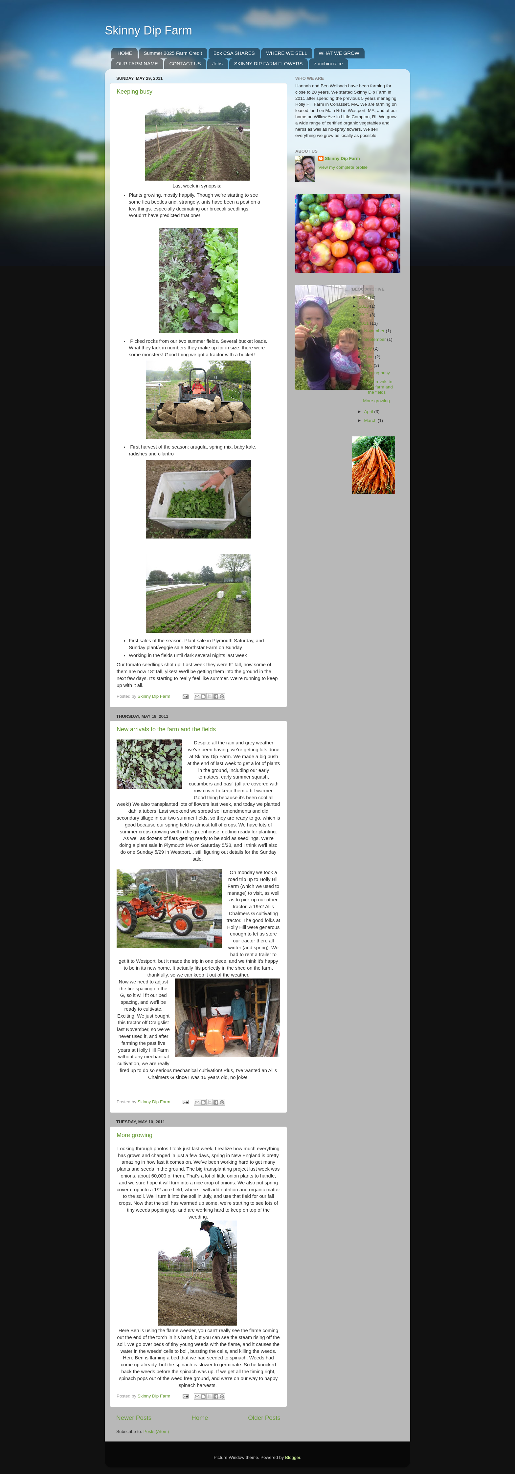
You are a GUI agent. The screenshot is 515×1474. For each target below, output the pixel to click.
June (369, 356)
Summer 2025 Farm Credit (173, 53)
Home (199, 1417)
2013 (364, 306)
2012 (364, 314)
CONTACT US (185, 63)
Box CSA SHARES (234, 53)
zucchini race (328, 63)
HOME (125, 53)
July (368, 348)
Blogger (292, 1457)
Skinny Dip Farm (148, 30)
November (375, 330)
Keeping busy (134, 91)
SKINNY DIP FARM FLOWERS (268, 63)
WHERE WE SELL (286, 53)
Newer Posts (133, 1417)
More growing (134, 1135)
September (375, 339)
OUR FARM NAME (137, 63)
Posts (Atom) (156, 1431)
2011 (364, 323)
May (369, 365)
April (369, 411)
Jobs (217, 63)
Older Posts (264, 1417)
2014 (364, 297)
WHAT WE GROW (339, 53)
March (371, 420)
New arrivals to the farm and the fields (166, 729)
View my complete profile (343, 167)
